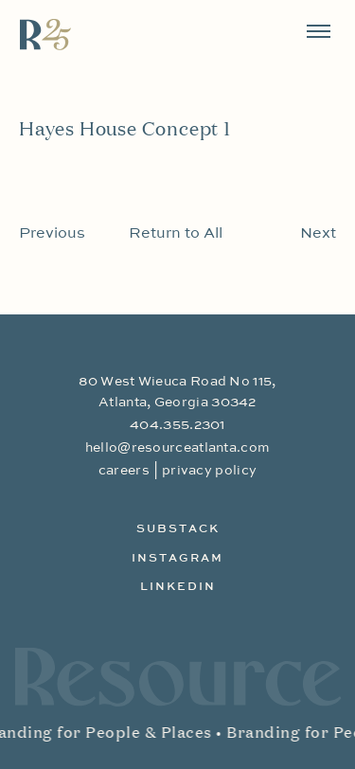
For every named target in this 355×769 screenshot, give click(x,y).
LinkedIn (178, 587)
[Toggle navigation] (318, 32)
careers (124, 470)
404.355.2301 (177, 425)
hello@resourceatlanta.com (178, 448)
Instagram (177, 558)
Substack (178, 529)
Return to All (175, 233)
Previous (52, 233)
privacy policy (209, 470)
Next (318, 233)
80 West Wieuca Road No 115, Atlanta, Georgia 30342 (177, 392)
